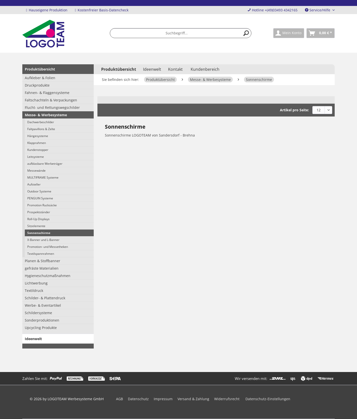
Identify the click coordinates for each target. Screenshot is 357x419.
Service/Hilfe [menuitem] (318, 10)
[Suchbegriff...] (181, 33)
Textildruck (34, 290)
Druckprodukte (37, 85)
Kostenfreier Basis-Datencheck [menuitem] (101, 10)
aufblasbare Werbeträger (44, 164)
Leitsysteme (35, 157)
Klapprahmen (36, 143)
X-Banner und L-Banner (43, 240)
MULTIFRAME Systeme (43, 177)
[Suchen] (246, 33)
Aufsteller (34, 184)
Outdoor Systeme (39, 191)
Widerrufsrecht (226, 398)
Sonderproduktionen (42, 320)
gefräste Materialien (42, 268)
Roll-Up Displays (38, 219)
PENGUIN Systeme (40, 198)
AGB (119, 398)
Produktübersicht (40, 69)
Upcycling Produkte (41, 327)
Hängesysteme (37, 136)
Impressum (163, 398)
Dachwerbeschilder (40, 122)
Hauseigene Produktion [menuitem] (46, 10)
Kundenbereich (205, 69)
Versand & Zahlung (193, 398)
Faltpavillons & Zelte (41, 129)
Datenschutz (138, 398)
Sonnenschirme (38, 233)
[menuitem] (181, 33)
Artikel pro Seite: (294, 110)
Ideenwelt (33, 338)
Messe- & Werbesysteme (46, 115)
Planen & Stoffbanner (42, 260)
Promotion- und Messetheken (47, 247)
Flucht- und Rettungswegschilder (52, 107)
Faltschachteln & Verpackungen (51, 100)
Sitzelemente (36, 226)
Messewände (36, 170)
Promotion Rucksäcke (42, 205)
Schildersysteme (38, 312)
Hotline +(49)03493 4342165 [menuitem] (272, 10)
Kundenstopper (37, 150)
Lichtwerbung (36, 283)
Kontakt (175, 69)
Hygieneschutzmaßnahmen (47, 275)
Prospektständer (38, 212)
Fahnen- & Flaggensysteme (47, 92)
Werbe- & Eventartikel (43, 305)
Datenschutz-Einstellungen (267, 398)
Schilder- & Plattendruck (45, 298)
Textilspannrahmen (40, 254)
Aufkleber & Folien (40, 77)
